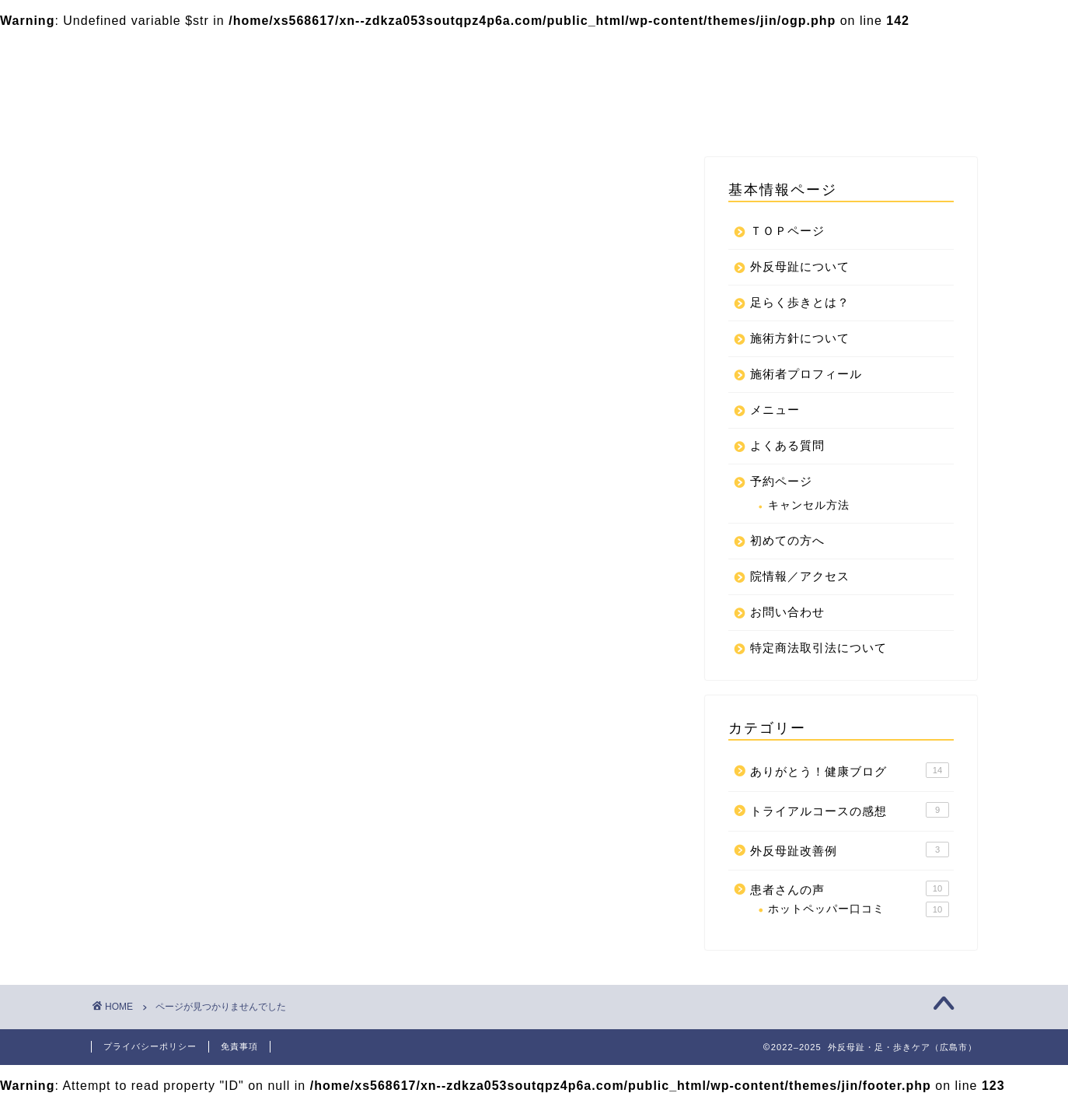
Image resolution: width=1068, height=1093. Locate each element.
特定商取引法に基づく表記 (352, 114)
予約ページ (397, 83)
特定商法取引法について (697, 114)
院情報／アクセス (857, 83)
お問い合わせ (731, 83)
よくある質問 (504, 83)
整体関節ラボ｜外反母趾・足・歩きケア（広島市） (161, 61)
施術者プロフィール (862, 52)
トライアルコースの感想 (225, 866)
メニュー (302, 83)
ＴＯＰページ (314, 52)
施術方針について (717, 52)
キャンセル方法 (809, 505)
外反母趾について (579, 52)
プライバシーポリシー (528, 114)
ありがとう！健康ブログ (225, 845)
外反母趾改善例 (199, 886)
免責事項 (239, 1046)
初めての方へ (618, 83)
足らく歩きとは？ (440, 52)
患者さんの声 (192, 907)
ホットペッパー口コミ (858, 909)
